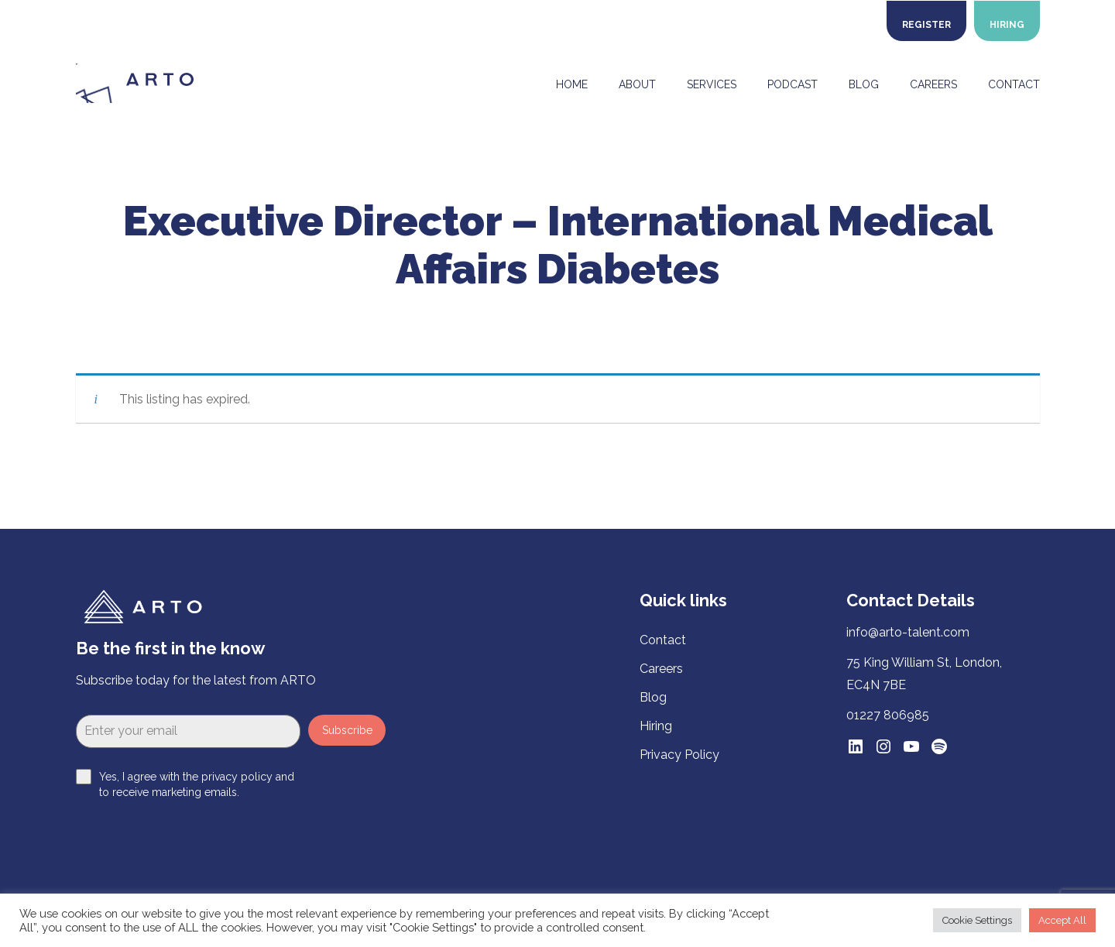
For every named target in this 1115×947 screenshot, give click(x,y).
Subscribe (347, 730)
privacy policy (237, 776)
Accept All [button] (1062, 920)
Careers (661, 668)
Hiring (656, 726)
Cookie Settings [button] (977, 920)
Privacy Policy (679, 754)
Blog (653, 697)
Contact (663, 640)
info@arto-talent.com (907, 632)
